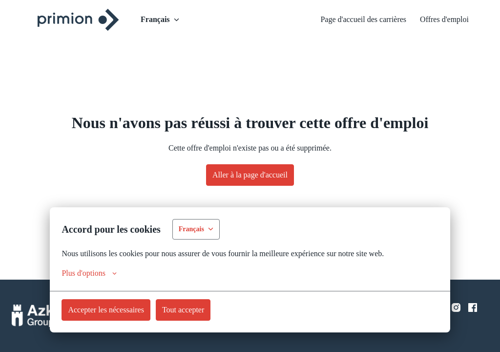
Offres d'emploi (440, 19)
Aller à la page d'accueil (250, 174)
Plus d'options (93, 273)
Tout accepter (202, 309)
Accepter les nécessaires (113, 309)
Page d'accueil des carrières (347, 19)
